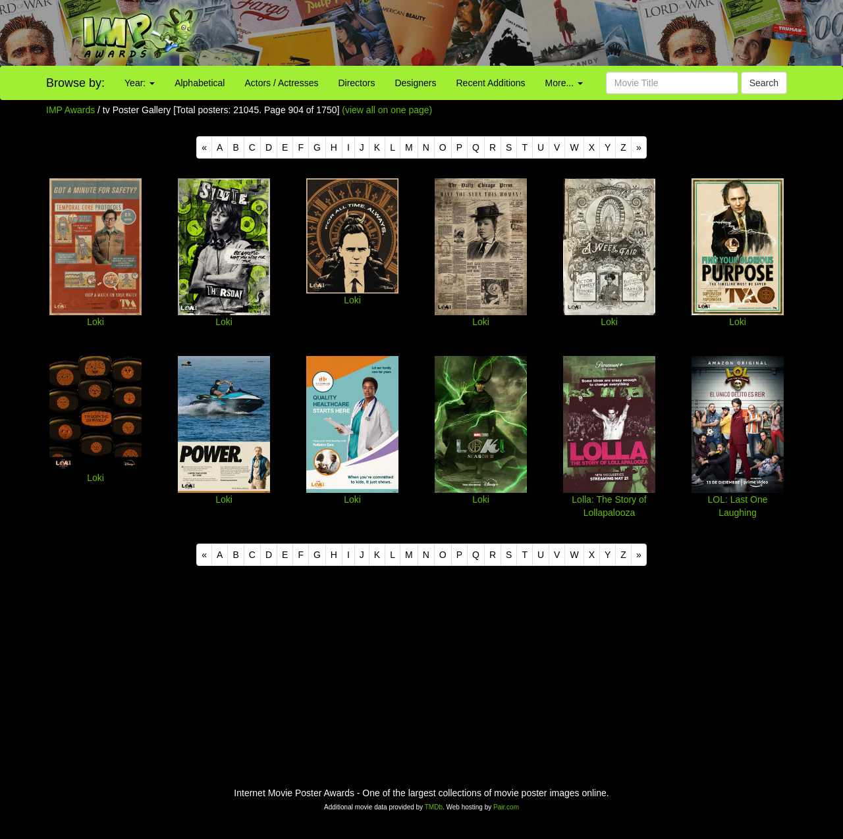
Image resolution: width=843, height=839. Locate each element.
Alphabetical (200, 83)
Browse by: (75, 82)
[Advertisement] (527, 33)
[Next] (639, 147)
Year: (139, 83)
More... (564, 83)
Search (763, 83)
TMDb (434, 807)
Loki (95, 322)
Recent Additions (491, 83)
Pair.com (506, 807)
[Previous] (204, 147)
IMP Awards (70, 110)
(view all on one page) (387, 110)
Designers (415, 83)
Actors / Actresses (281, 83)
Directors (356, 83)
